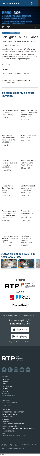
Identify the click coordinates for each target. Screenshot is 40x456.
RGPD (3, 433)
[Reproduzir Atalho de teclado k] (3, 26)
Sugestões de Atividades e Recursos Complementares (17, 81)
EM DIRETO (5, 393)
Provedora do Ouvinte (10, 414)
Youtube (22, 369)
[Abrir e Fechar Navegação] (37, 3)
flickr (28, 369)
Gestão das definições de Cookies (14, 436)
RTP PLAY (5, 391)
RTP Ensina (5, 388)
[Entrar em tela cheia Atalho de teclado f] (36, 26)
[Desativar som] (8, 26)
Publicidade (13, 445)
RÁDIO (4, 384)
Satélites (5, 419)
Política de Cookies (24, 444)
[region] (20, 17)
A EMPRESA (5, 421)
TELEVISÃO (5, 381)
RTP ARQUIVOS (7, 386)
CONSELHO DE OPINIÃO (9, 426)
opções (6, 64)
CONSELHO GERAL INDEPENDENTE (13, 424)
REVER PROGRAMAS (8, 396)
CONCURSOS (6, 400)
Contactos (6, 405)
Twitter (10, 369)
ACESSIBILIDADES (7, 417)
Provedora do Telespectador (13, 412)
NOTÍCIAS (5, 377)
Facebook (4, 369)
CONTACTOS (6, 409)
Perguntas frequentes (10, 403)
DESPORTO (5, 379)
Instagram (16, 369)
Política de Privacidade (9, 444)
